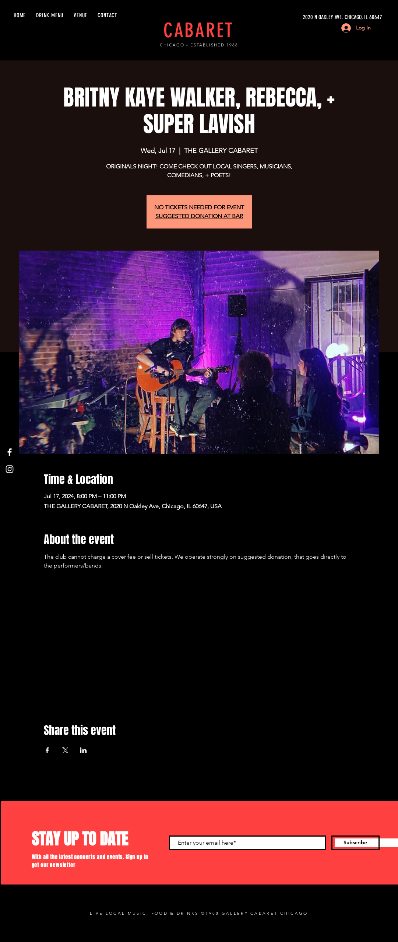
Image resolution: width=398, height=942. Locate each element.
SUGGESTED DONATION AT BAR (199, 216)
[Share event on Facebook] (47, 750)
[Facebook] (9, 452)
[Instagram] (9, 469)
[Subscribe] (355, 842)
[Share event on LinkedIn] (83, 750)
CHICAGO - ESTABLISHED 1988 (199, 45)
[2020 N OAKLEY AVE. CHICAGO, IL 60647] (312, 17)
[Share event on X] (65, 750)
